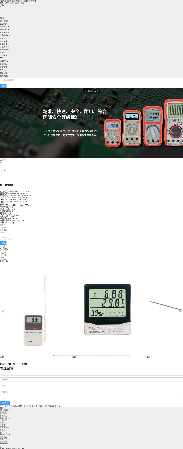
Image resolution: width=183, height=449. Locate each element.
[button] (53, 355)
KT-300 (147, 357)
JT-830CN (4, 250)
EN (1, 7)
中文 (2, 5)
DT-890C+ (4, 248)
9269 (2, 357)
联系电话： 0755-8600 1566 (12, 3)
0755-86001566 (5, 240)
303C (74, 357)
